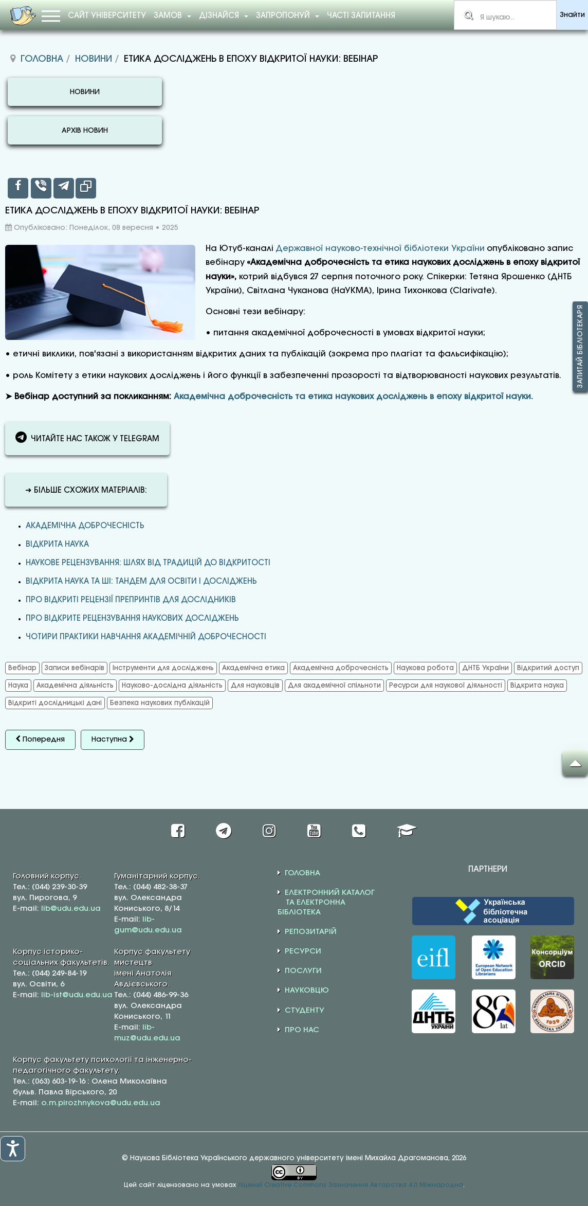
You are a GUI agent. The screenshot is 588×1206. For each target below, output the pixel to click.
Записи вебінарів (74, 668)
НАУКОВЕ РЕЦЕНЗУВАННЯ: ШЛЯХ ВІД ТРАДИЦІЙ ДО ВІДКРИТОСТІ (148, 563)
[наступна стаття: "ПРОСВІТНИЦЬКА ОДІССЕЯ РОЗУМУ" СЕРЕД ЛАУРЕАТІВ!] (112, 740)
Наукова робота (425, 668)
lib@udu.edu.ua (71, 908)
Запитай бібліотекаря (580, 346)
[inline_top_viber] (41, 188)
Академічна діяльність (75, 685)
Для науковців (255, 685)
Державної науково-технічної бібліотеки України (380, 249)
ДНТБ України (485, 668)
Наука (18, 685)
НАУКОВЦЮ (307, 990)
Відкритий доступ (548, 668)
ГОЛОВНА (302, 873)
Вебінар (22, 668)
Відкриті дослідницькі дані (55, 703)
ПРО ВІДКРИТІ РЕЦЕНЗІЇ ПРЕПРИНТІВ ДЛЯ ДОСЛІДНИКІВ (131, 600)
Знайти (572, 15)
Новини (93, 59)
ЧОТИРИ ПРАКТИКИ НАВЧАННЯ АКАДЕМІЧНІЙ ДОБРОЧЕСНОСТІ (146, 637)
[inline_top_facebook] (18, 188)
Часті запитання (361, 16)
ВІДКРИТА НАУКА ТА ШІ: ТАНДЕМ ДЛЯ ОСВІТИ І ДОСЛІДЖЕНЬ (141, 581)
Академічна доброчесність (85, 526)
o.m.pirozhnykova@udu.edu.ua (100, 1103)
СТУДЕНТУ (304, 1010)
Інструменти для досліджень (163, 668)
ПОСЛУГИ (303, 971)
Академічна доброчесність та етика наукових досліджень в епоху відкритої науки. (353, 397)
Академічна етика (253, 668)
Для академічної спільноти (334, 685)
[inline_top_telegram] (63, 188)
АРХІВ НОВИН (85, 131)
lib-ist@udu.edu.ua (77, 995)
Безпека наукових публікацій (160, 703)
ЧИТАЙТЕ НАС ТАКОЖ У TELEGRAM (87, 437)
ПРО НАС (302, 1030)
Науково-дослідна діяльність (172, 685)
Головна (42, 59)
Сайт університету (107, 16)
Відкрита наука (57, 544)
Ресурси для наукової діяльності (445, 685)
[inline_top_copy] (86, 188)
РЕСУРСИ (303, 951)
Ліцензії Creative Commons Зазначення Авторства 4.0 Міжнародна (350, 1185)
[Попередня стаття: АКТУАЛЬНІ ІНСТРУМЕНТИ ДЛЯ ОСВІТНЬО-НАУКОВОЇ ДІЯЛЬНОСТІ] (40, 740)
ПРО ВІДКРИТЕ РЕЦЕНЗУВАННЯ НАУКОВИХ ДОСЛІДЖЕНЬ (132, 618)
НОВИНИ (85, 92)
